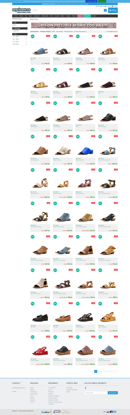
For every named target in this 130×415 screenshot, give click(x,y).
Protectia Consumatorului (55, 402)
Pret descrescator (68, 31)
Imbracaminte (44, 16)
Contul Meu (69, 387)
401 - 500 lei (20, 41)
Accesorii (57, 16)
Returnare (51, 391)
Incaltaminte (37, 16)
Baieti (30, 16)
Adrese (68, 391)
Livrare (50, 389)
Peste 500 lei (20, 44)
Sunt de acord (102, 1)
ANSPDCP (51, 404)
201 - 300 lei (20, 36)
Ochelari (74, 16)
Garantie (50, 394)
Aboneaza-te (113, 393)
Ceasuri (68, 16)
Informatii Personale (71, 389)
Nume (53, 31)
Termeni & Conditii (53, 400)
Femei (16, 16)
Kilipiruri (80, 16)
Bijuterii (62, 16)
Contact (14, 391)
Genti (51, 16)
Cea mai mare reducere (80, 31)
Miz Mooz (34, 19)
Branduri (94, 16)
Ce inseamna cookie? (91, 1)
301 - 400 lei (20, 39)
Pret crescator (59, 31)
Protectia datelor (52, 398)
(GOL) (113, 10)
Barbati (21, 16)
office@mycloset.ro (18, 388)
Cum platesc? (52, 387)
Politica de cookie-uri (53, 396)
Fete (26, 16)
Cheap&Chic (87, 16)
